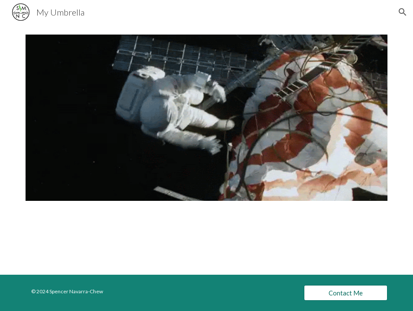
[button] (402, 12)
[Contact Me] (345, 293)
